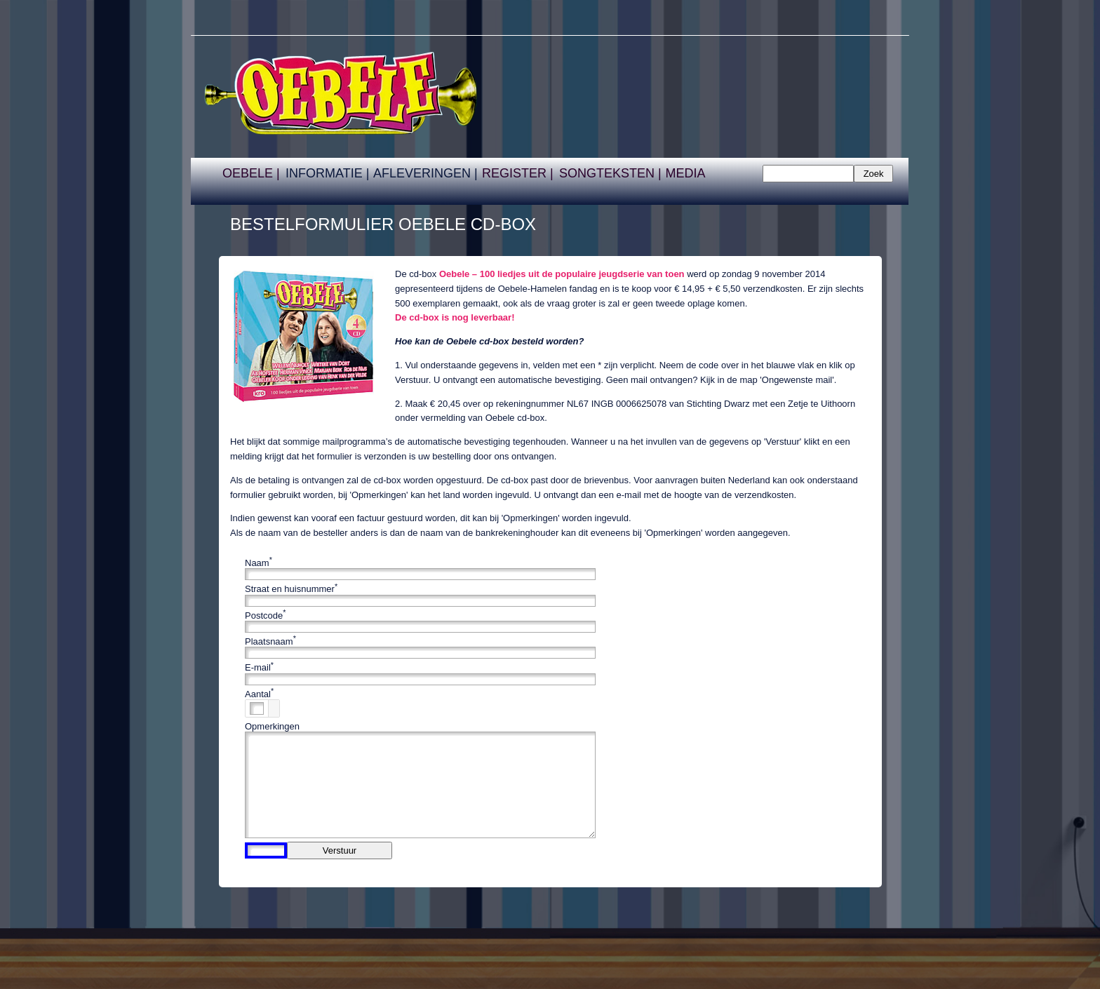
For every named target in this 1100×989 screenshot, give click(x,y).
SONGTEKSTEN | (610, 173)
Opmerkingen (272, 726)
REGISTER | (518, 173)
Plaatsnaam (269, 641)
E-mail (258, 668)
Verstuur (339, 850)
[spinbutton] (257, 708)
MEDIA (685, 173)
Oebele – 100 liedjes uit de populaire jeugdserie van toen (562, 274)
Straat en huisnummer (290, 589)
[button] (273, 704)
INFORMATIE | (327, 173)
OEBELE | (251, 173)
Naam (257, 563)
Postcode (264, 615)
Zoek (874, 173)
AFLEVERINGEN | (425, 173)
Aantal (258, 694)
